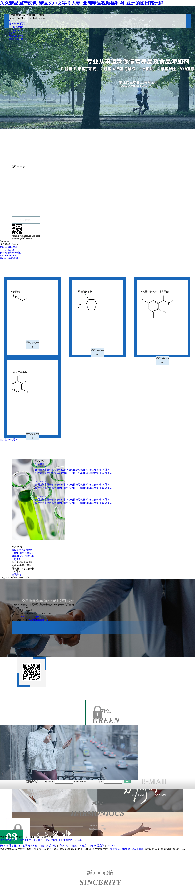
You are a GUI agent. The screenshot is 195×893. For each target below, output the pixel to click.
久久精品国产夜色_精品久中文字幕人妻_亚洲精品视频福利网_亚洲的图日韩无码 (81, 3)
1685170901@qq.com (31, 616)
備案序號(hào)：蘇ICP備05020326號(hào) (165, 849)
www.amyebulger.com (38, 620)
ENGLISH (112, 845)
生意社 (106, 849)
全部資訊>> (41, 464)
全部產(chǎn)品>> (9, 439)
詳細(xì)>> (26, 219)
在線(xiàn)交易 (16, 36)
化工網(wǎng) (87, 849)
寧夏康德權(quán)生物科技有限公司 (34, 179)
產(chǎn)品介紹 (16, 30)
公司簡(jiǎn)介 (16, 27)
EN (10, 20)
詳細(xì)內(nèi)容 (32, 344)
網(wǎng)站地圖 (136, 849)
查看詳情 (16, 574)
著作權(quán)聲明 (119, 849)
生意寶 (98, 849)
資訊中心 (13, 33)
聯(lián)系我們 (16, 39)
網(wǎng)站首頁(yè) (18, 23)
